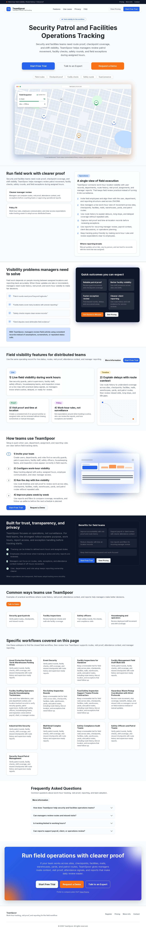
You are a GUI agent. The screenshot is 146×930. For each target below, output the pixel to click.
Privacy (78, 9)
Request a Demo (108, 66)
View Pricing (115, 9)
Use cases (67, 9)
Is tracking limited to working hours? (49, 823)
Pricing (121, 2)
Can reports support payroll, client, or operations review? (59, 831)
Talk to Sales (13, 604)
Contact (137, 2)
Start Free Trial (131, 9)
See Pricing (111, 315)
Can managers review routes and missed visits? (54, 815)
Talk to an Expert (73, 66)
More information (40, 800)
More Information (113, 360)
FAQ (85, 9)
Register (108, 914)
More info (129, 2)
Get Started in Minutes (92, 315)
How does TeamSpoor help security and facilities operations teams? (64, 808)
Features (56, 9)
